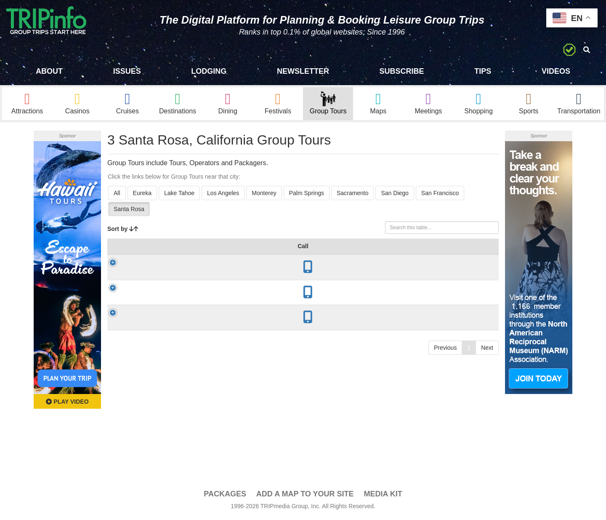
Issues (127, 71)
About (49, 71)
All (117, 194)
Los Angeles (223, 194)
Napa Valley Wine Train (164, 302)
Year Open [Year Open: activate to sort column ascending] (243, 251)
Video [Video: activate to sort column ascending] (447, 255)
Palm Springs (306, 194)
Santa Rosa (129, 210)
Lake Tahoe (179, 194)
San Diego (394, 194)
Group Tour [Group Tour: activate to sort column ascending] (150, 255)
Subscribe (402, 71)
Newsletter (303, 71)
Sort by (122, 230)
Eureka (142, 194)
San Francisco (440, 194)
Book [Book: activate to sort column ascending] (478, 255)
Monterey (264, 194)
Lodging (208, 71)
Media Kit (383, 495)
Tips (482, 71)
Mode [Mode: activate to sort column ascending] (372, 255)
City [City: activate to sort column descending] (208, 255)
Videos (556, 71)
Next (487, 358)
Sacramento (352, 194)
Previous (445, 358)
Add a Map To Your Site (305, 495)
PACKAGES (225, 495)
